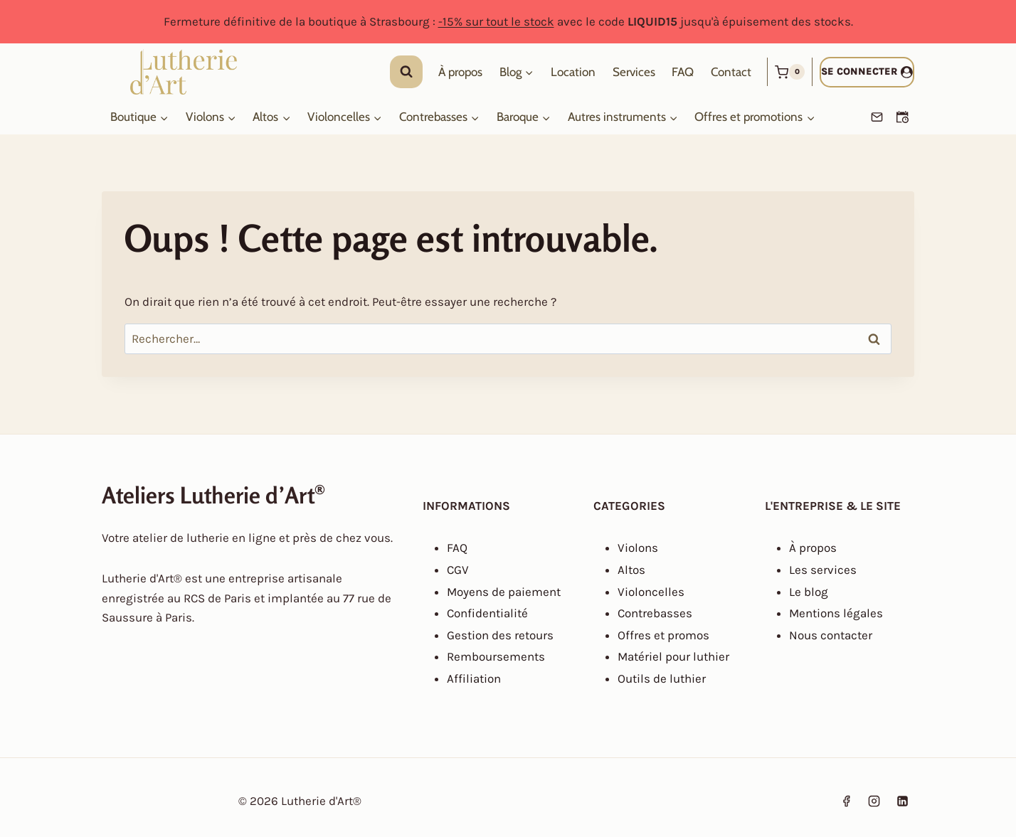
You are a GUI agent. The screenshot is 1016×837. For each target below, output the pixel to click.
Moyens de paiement (504, 592)
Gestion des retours (500, 635)
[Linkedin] (902, 801)
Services (634, 72)
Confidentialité (487, 613)
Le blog (808, 592)
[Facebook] (847, 801)
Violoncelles (651, 592)
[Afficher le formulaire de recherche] (406, 71)
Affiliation (474, 678)
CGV (458, 570)
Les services (823, 570)
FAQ (683, 72)
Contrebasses (655, 613)
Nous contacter (830, 635)
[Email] (876, 117)
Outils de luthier (662, 678)
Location (573, 72)
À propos (460, 72)
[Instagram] (874, 801)
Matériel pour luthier (673, 656)
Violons (638, 547)
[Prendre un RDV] (902, 117)
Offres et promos (663, 635)
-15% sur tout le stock (496, 21)
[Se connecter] (867, 72)
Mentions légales (836, 613)
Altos (631, 570)
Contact (731, 72)
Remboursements (496, 656)
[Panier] (790, 72)
